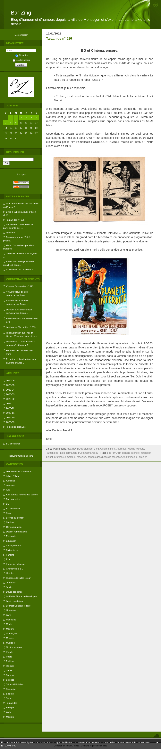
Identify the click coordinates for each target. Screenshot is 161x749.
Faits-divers (12, 550)
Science (10, 679)
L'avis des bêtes (14, 591)
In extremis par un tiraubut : (20, 269)
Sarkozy (10, 675)
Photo (9, 656)
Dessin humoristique (16, 531)
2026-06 (10, 380)
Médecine (11, 619)
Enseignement (13, 545)
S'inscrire (21, 55)
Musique (10, 642)
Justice (9, 587)
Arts (8, 490)
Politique (10, 661)
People (9, 652)
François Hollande (15, 564)
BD (7, 503)
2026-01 (10, 403)
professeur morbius (65, 457)
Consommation (13, 527)
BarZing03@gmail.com (21, 455)
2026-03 (10, 394)
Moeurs (10, 628)
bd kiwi (112, 453)
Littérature (11, 610)
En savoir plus (8, 745)
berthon (10, 327)
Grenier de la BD (14, 568)
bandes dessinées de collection (105, 457)
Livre (8, 615)
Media (9, 624)
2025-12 (10, 408)
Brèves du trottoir (14, 517)
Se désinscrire (21, 60)
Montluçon (11, 633)
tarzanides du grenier (135, 457)
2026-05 (10, 385)
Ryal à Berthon (13, 318)
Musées (10, 638)
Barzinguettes (13, 499)
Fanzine (10, 554)
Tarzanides (11, 703)
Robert (9, 359)
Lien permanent (68, 453)
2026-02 (10, 399)
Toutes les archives (16, 426)
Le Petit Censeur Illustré (18, 605)
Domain (10, 309)
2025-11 (10, 413)
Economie (11, 536)
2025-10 (10, 417)
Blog (8, 513)
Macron (10, 716)
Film (8, 559)
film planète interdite (128, 453)
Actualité (10, 480)
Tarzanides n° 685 (15, 220)
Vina (8, 286)
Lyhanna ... (11, 232)
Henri (9, 350)
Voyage (10, 707)
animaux (10, 485)
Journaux (10, 582)
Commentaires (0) (89, 453)
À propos (21, 174)
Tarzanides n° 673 (24, 286)
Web (8, 712)
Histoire (10, 573)
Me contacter (21, 35)
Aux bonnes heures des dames (22, 494)
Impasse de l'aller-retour (18, 578)
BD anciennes (13, 443)
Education (11, 541)
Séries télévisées (14, 684)
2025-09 (10, 422)
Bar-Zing (21, 13)
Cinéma (10, 522)
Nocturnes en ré (14, 647)
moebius (81, 457)
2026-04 (10, 389)
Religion (10, 666)
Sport (9, 698)
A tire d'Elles (12, 476)
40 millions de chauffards (18, 471)
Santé (9, 670)
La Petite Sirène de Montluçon (21, 596)
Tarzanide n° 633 (27, 327)
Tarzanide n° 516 (59, 38)
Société (10, 693)
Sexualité (10, 689)
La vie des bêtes (14, 601)
